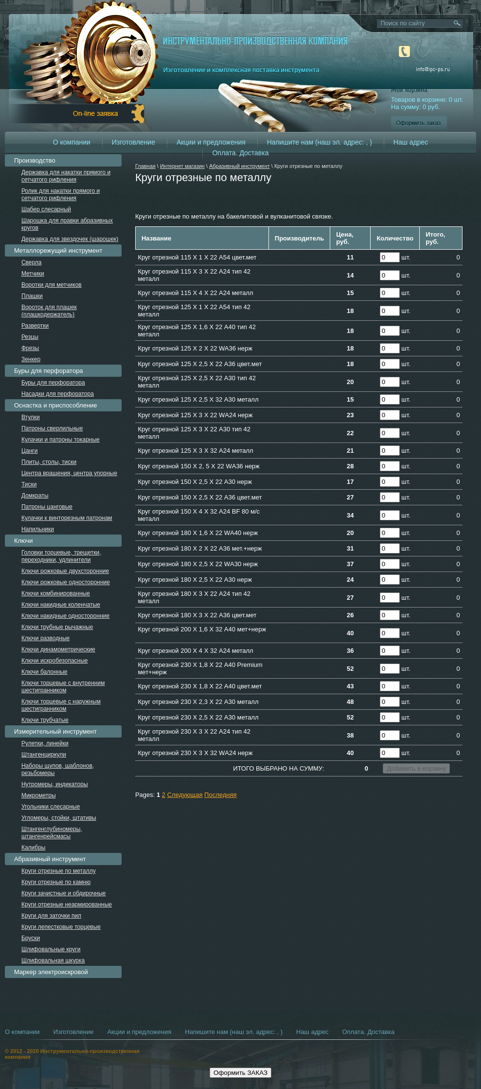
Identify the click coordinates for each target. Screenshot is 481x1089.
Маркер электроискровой (51, 972)
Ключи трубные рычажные (57, 627)
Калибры (33, 847)
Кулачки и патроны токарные (60, 439)
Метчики (32, 273)
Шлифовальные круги (51, 949)
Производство (34, 160)
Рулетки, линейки (45, 743)
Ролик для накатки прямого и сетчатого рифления (60, 194)
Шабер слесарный (46, 209)
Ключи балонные (44, 671)
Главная (145, 166)
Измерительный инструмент (55, 731)
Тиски (28, 484)
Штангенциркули (43, 754)
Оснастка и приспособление (55, 405)
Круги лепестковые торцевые (61, 926)
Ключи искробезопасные (54, 660)
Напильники (37, 529)
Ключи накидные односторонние (65, 615)
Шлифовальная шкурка (53, 960)
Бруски (30, 938)
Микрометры (38, 795)
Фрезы (30, 348)
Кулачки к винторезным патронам (66, 518)
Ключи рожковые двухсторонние (65, 571)
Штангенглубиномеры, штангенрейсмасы (51, 833)
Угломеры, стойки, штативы (58, 817)
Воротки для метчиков (51, 284)
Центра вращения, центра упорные (69, 473)
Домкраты (35, 495)
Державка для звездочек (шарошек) (69, 239)
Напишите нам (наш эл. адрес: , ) (319, 142)
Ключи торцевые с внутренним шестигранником (63, 687)
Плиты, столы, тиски (48, 462)
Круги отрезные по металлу (58, 871)
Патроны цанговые (46, 506)
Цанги (29, 450)
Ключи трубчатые (45, 720)
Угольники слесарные (50, 806)
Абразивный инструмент (239, 166)
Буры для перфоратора (48, 370)
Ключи (23, 540)
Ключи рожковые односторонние (65, 582)
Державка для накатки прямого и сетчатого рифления (65, 176)
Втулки (30, 417)
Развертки (35, 325)
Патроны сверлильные (52, 428)
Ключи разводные (45, 638)
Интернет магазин (182, 166)
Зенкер (30, 359)
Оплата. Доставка (240, 153)
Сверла (31, 262)
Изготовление (133, 142)
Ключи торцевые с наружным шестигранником (61, 705)
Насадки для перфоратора (57, 393)
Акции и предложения (211, 142)
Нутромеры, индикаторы (54, 784)
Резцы (29, 336)
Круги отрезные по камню (55, 882)
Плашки (32, 296)
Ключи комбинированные (55, 593)
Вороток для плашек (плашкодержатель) (49, 311)
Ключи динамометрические (58, 649)
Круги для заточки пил (51, 915)
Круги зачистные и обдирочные (63, 893)
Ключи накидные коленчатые (60, 604)
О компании (71, 142)
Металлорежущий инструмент (58, 250)
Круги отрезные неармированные (66, 904)
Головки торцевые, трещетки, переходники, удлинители (61, 556)
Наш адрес (410, 142)
